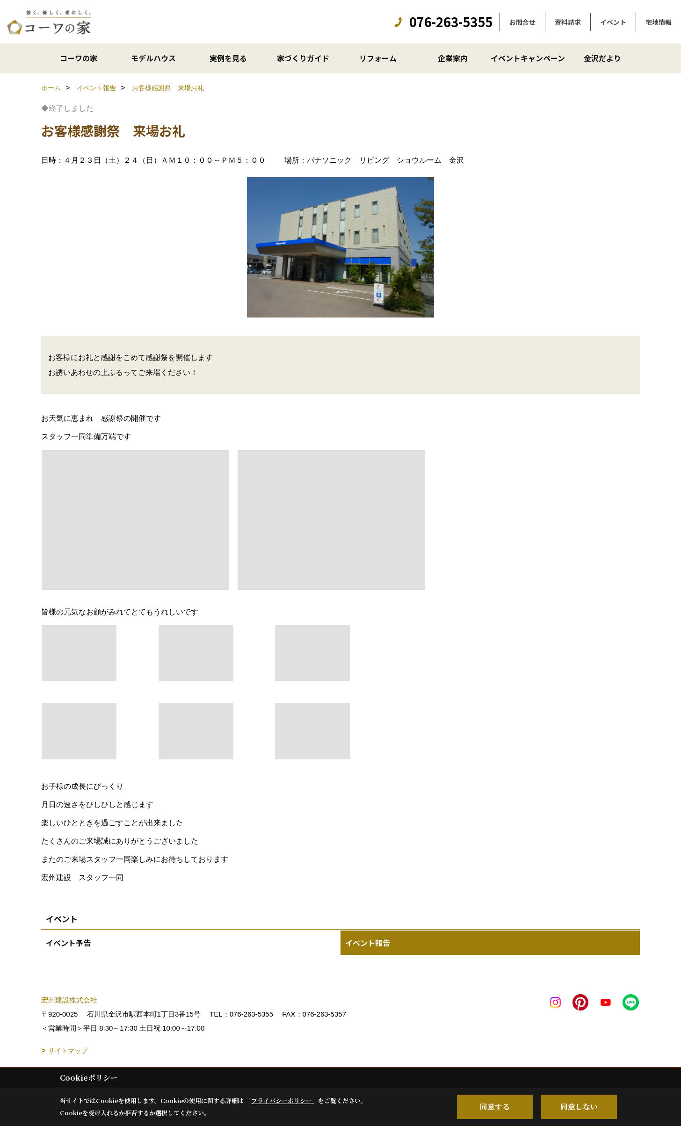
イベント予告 (68, 942)
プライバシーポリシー (281, 1100)
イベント (613, 22)
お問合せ (522, 22)
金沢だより (602, 58)
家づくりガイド (303, 58)
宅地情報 (658, 22)
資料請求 (568, 22)
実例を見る (228, 58)
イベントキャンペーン (528, 58)
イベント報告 (367, 942)
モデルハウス (153, 58)
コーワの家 (78, 58)
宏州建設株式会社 (69, 1000)
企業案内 (453, 58)
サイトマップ (67, 1050)
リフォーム (378, 58)
